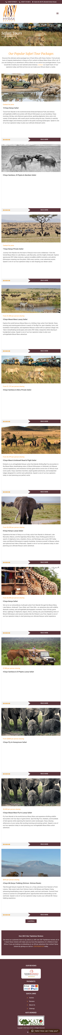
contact (40, 65)
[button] (57, 13)
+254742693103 (38, 946)
